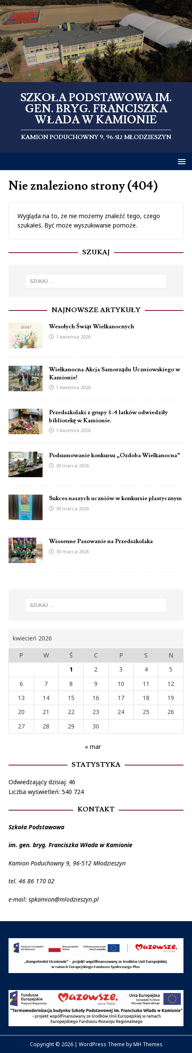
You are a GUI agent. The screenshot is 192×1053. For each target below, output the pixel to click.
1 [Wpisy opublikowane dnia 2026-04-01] (71, 669)
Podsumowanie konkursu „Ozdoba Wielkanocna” (114, 455)
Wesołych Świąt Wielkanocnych (91, 326)
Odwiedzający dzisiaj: (39, 782)
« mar (93, 747)
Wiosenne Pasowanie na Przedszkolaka (101, 541)
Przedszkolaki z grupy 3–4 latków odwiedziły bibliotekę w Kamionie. (108, 416)
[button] (180, 161)
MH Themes (148, 1044)
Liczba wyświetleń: (35, 792)
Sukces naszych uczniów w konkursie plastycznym (115, 498)
